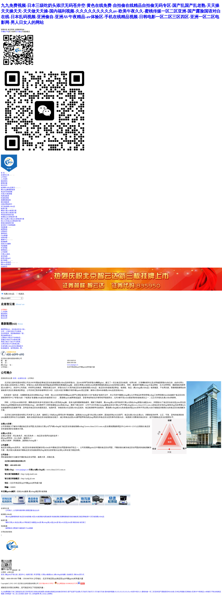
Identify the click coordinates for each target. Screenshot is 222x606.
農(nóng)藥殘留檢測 (8, 189)
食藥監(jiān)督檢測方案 (9, 217)
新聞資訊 (5, 250)
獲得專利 (4, 181)
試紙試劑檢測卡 (6, 204)
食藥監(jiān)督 (36, 522)
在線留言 (4, 266)
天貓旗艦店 (26, 31)
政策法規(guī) (5, 258)
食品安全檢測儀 (6, 192)
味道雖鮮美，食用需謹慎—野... (12, 348)
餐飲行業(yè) (10, 522)
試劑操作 (4, 231)
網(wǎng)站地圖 (59, 574)
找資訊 (21, 294)
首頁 (14, 378)
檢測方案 (7, 208)
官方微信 (18, 31)
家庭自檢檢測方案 (7, 223)
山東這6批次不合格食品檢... (11, 344)
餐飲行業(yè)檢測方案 (8, 210)
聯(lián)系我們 (9, 262)
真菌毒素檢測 (6, 200)
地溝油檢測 (5, 196)
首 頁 (4, 173)
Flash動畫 (4, 235)
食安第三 (82, 522)
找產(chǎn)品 (9, 294)
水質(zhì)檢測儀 (6, 194)
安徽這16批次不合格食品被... (11, 339)
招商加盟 (5, 237)
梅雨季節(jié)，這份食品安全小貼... (13, 329)
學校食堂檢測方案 (7, 215)
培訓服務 (4, 246)
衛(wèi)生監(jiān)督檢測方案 (11, 221)
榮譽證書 (4, 183)
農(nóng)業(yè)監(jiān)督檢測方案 (12, 219)
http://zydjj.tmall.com (29, 474)
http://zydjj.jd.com (28, 479)
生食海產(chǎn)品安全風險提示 (12, 346)
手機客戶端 (5, 31)
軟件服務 (7, 260)
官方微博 (12, 31)
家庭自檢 (76, 522)
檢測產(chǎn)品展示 (10, 187)
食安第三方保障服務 (8, 225)
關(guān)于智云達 (11, 574)
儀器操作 (4, 233)
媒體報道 (4, 229)
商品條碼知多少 (6, 335)
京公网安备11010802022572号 (66, 583)
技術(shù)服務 (6, 244)
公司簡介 (4, 177)
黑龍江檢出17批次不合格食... (11, 342)
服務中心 (7, 239)
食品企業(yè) (19, 522)
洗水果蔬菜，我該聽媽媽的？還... (13, 333)
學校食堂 (27, 522)
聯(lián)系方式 (79, 574)
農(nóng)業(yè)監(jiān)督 (50, 522)
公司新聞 (4, 252)
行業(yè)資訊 (5, 254)
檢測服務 (4, 242)
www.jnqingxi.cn (72, 365)
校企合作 (4, 185)
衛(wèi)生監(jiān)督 (65, 522)
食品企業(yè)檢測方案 (8, 213)
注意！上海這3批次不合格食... (11, 331)
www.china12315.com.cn (56, 470)
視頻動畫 (6, 227)
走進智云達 (7, 175)
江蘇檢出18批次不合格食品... (11, 337)
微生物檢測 (5, 202)
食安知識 (4, 256)
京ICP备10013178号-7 (46, 583)
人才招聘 (4, 179)
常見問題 (4, 248)
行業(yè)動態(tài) (47, 574)
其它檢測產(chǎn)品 (8, 206)
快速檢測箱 (5, 198)
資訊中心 (22, 574)
